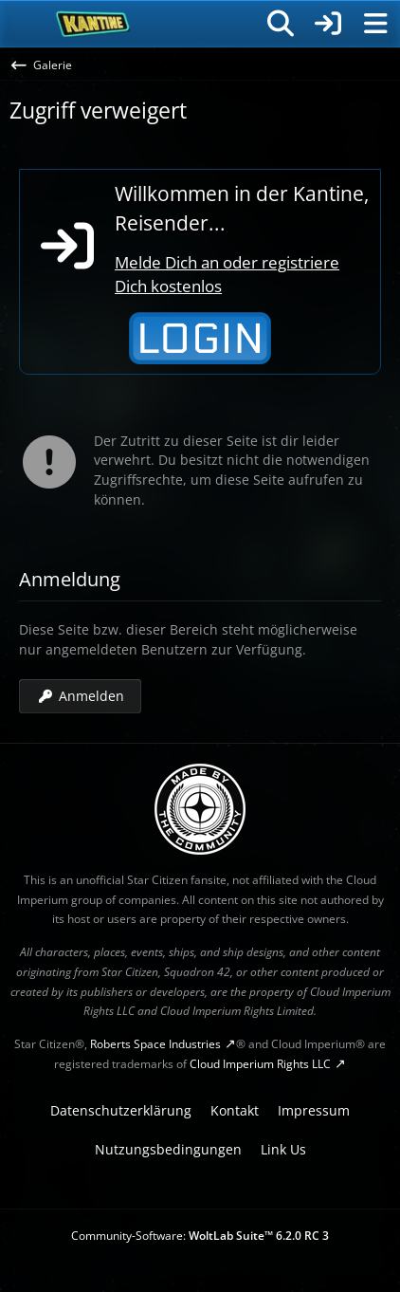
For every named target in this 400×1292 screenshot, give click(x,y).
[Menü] (375, 24)
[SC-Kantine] (93, 24)
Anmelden (80, 695)
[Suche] (281, 24)
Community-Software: (200, 1235)
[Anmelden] (328, 23)
